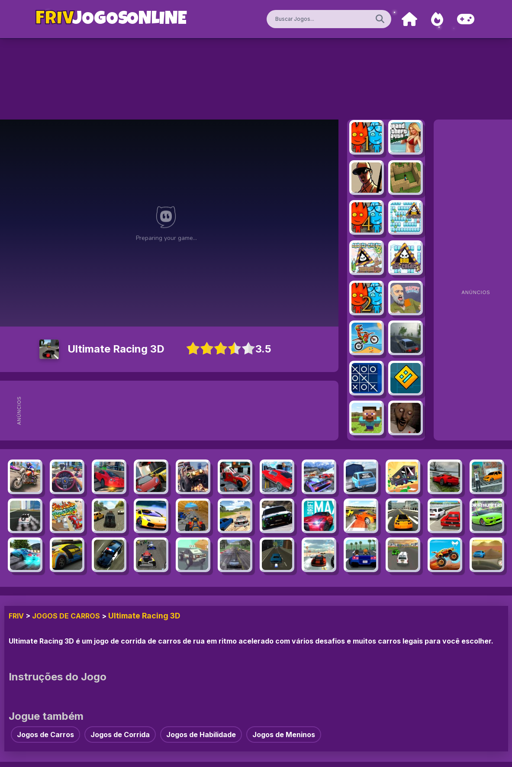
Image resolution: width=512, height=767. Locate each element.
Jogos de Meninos (283, 734)
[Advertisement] (190, 410)
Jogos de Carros (66, 616)
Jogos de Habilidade (201, 734)
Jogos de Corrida (120, 734)
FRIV (16, 616)
